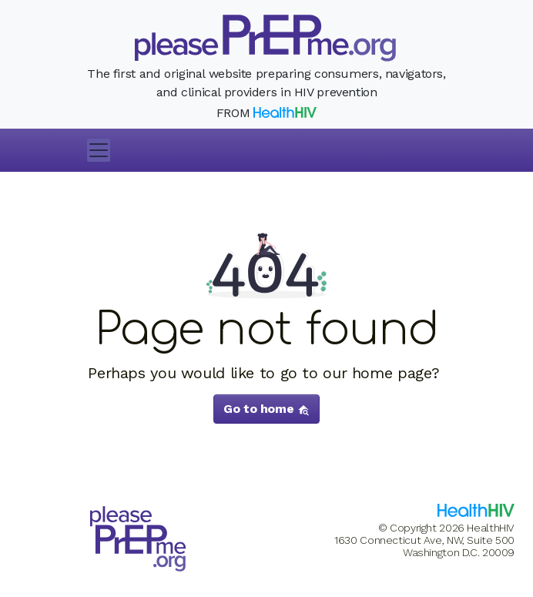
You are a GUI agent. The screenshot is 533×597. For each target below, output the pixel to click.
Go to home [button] (266, 408)
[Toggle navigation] (98, 150)
